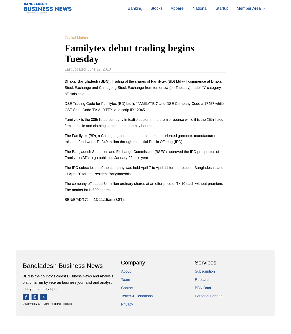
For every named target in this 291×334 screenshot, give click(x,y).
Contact (127, 288)
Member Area (249, 8)
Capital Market (76, 38)
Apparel (178, 8)
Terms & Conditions (137, 296)
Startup (221, 8)
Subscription (205, 271)
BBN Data (203, 288)
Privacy (127, 304)
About (126, 271)
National (200, 8)
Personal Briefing (208, 296)
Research (202, 280)
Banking (135, 8)
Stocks (156, 8)
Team (125, 280)
